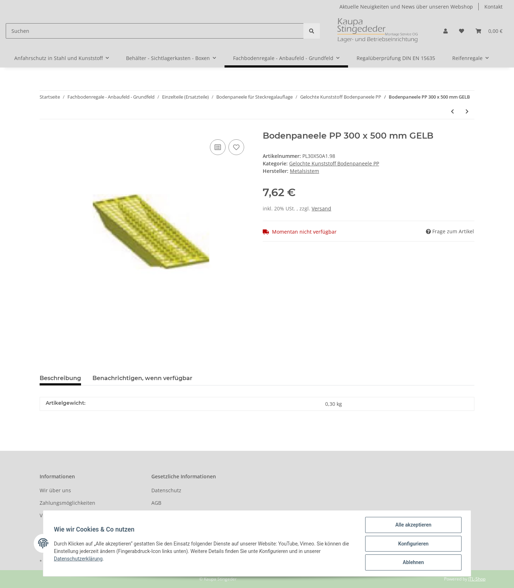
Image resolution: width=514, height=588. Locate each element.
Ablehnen (412, 562)
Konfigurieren (412, 544)
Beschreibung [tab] (60, 378)
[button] (445, 31)
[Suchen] (155, 31)
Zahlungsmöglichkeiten (67, 502)
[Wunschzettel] (461, 31)
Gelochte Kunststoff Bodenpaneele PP (334, 163)
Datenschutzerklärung (79, 559)
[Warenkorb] (489, 31)
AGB (156, 502)
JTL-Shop (476, 579)
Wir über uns (55, 490)
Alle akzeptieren (412, 525)
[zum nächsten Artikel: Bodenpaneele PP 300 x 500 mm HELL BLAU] (467, 111)
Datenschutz (166, 490)
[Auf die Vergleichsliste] (218, 147)
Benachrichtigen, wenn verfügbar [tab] (142, 378)
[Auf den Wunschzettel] (236, 147)
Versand (321, 208)
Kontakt (493, 6)
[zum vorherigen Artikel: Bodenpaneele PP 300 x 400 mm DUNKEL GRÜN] (452, 111)
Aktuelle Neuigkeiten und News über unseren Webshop (406, 6)
